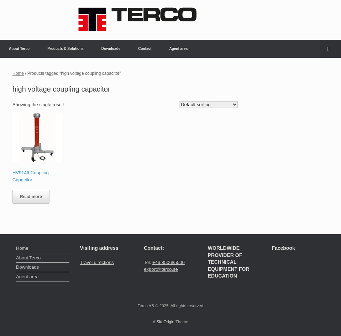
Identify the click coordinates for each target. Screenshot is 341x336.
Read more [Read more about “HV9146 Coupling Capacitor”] (31, 196)
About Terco (19, 49)
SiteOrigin (165, 322)
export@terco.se (161, 269)
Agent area (178, 49)
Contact (144, 49)
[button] (330, 49)
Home (18, 73)
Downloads (110, 49)
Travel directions (97, 262)
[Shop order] (208, 104)
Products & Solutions (65, 49)
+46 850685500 (168, 262)
